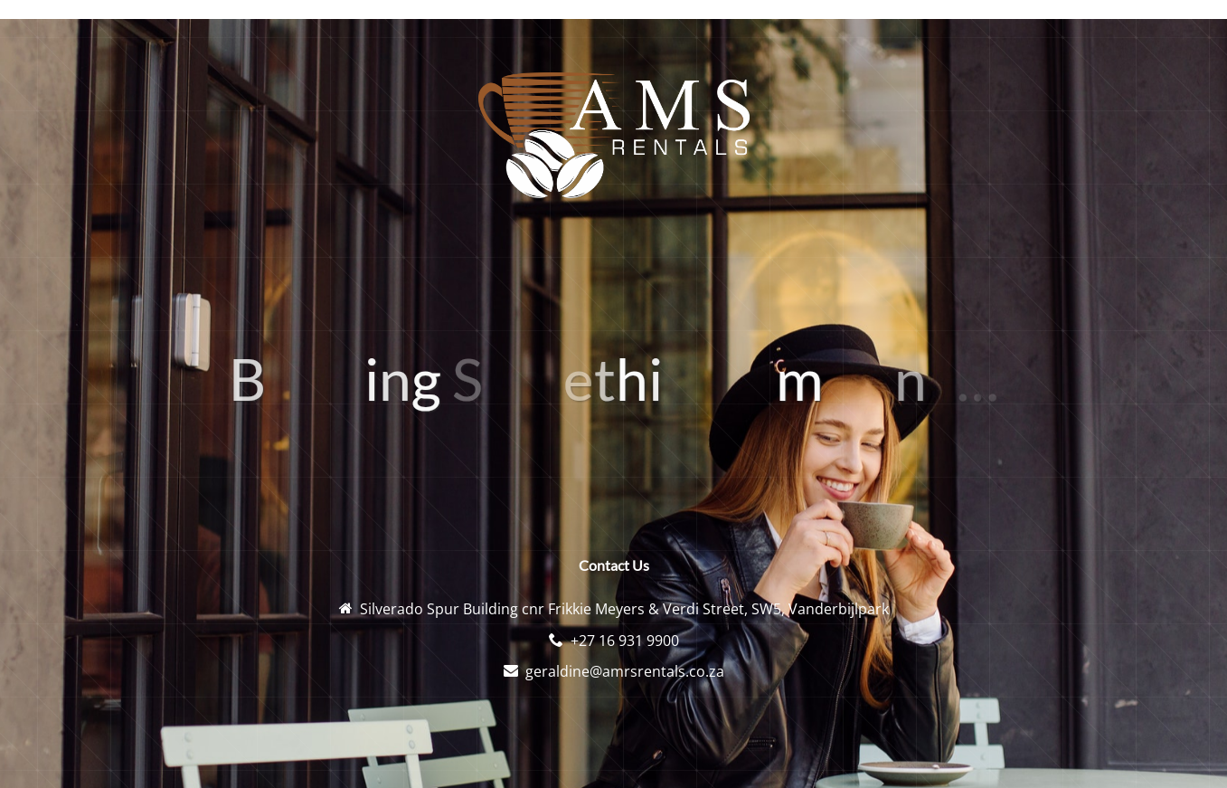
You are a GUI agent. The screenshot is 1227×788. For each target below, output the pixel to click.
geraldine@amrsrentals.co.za (624, 671)
